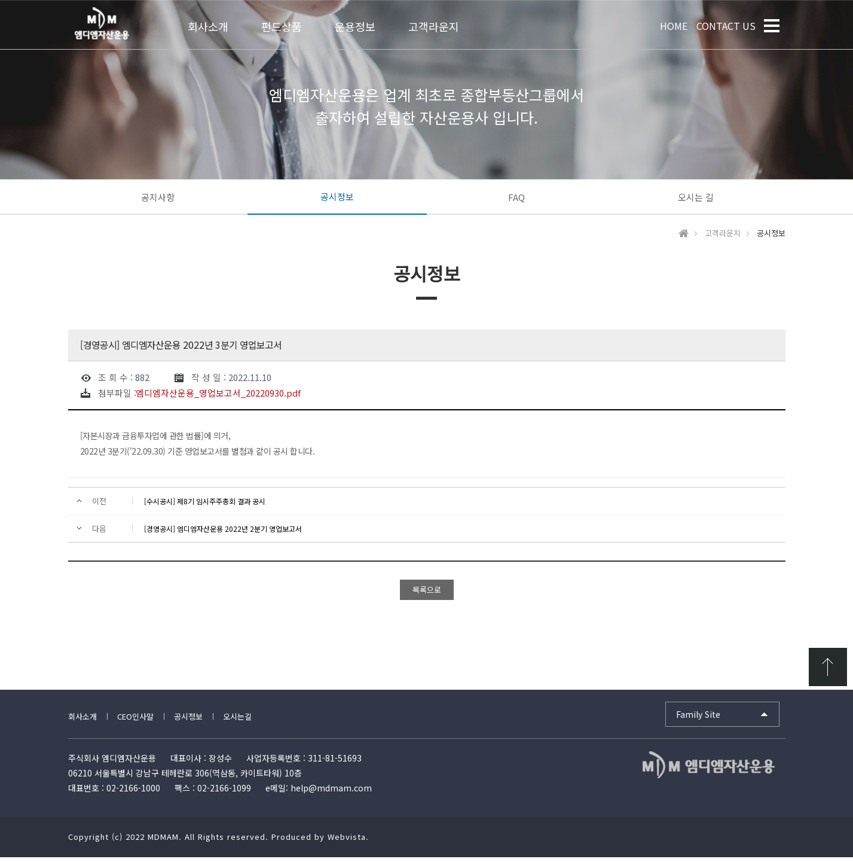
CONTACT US (726, 26)
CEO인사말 (135, 721)
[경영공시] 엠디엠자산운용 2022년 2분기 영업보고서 (223, 533)
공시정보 (337, 196)
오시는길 (237, 721)
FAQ (516, 197)
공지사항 (158, 197)
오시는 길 (696, 197)
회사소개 (82, 721)
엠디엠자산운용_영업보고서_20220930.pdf (218, 398)
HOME (673, 26)
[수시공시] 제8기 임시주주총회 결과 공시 (204, 506)
